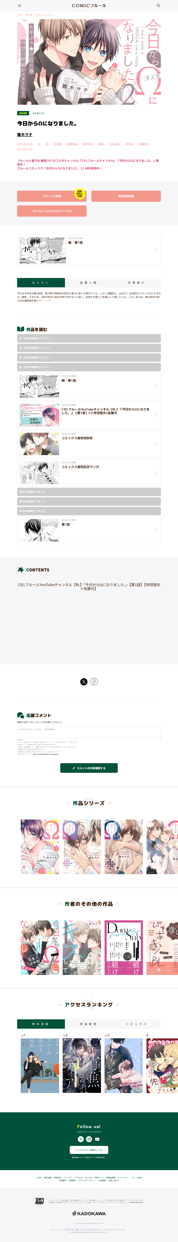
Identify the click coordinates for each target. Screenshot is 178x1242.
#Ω (47, 143)
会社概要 (102, 1180)
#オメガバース (25, 143)
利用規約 (72, 1180)
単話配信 (57, 1177)
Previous (25, 846)
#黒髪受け (144, 143)
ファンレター (123, 1177)
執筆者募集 (110, 1177)
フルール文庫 (136, 1177)
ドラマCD (79, 1177)
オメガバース (38, 113)
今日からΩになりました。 (45, 15)
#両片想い (88, 143)
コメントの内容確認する (89, 768)
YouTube (88, 1177)
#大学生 (57, 143)
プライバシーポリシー (87, 1180)
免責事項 (62, 1180)
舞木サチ (24, 134)
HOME (20, 15)
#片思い (129, 143)
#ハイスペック (25, 148)
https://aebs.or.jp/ (136, 1202)
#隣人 (101, 143)
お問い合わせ (113, 1180)
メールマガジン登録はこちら (89, 1149)
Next (153, 846)
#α (39, 143)
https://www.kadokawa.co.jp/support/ (46, 754)
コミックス (67, 1177)
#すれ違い (114, 143)
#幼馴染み (72, 143)
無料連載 (29, 15)
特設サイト (99, 1177)
